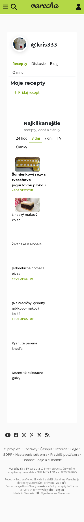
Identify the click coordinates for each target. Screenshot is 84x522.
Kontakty (30, 449)
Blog (54, 63)
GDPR (7, 454)
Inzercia (61, 449)
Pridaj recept (26, 92)
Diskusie (38, 63)
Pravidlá (64, 454)
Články (21, 147)
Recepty (20, 63)
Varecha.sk (16, 469)
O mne (18, 72)
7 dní (48, 138)
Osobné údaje (42, 459)
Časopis (46, 449)
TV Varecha (33, 469)
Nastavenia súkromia (31, 454)
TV (59, 138)
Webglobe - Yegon (52, 490)
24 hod (21, 138)
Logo (74, 449)
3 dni (36, 138)
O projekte (12, 449)
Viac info (61, 483)
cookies (42, 486)
